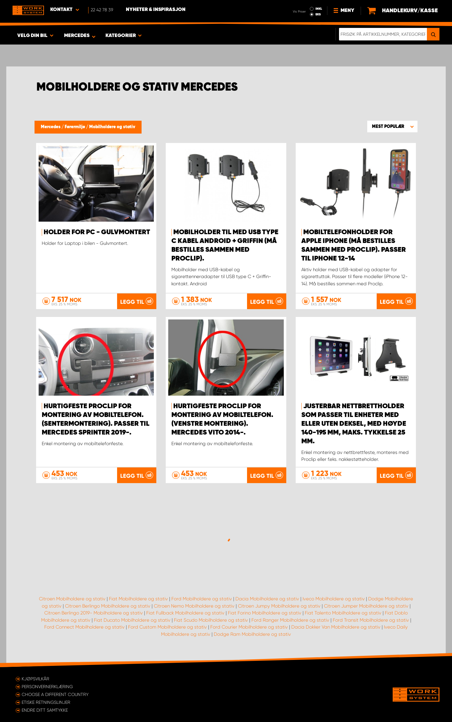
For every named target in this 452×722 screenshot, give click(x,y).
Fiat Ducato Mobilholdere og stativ (132, 620)
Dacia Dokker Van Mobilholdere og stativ (335, 627)
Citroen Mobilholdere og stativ (72, 599)
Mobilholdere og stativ (112, 127)
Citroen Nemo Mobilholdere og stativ (194, 606)
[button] (392, 126)
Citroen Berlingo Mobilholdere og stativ (107, 606)
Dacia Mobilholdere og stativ (267, 599)
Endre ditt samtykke (45, 710)
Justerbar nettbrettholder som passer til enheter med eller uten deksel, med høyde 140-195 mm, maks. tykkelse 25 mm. (353, 424)
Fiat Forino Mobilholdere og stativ (264, 613)
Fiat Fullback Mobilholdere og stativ (185, 613)
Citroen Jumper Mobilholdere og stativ (366, 606)
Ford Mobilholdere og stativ (201, 599)
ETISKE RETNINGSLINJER (46, 702)
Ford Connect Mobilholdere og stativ (84, 627)
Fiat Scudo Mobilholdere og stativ (211, 620)
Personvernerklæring (47, 686)
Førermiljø (75, 127)
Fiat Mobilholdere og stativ (138, 599)
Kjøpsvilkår (35, 678)
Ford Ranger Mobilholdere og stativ (290, 620)
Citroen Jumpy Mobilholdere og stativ (279, 606)
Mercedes (51, 127)
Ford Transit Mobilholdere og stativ (371, 620)
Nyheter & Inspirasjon (156, 9)
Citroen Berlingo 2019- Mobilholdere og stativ (93, 613)
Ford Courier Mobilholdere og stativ (249, 627)
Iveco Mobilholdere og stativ (334, 599)
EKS (318, 14)
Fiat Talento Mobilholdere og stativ (343, 613)
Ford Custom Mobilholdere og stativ (167, 627)
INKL (318, 8)
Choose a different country (55, 694)
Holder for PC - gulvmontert (97, 232)
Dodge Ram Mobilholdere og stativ (252, 634)
